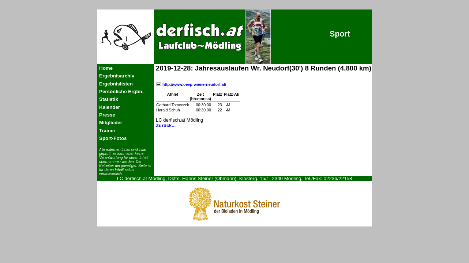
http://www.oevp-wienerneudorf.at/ (191, 84)
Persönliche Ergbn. (121, 91)
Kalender (109, 107)
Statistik (108, 99)
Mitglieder (110, 122)
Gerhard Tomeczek (172, 105)
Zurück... (166, 125)
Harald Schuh (168, 110)
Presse (107, 115)
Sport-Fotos (113, 138)
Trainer (107, 130)
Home (106, 68)
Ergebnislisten (116, 84)
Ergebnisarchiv (116, 76)
